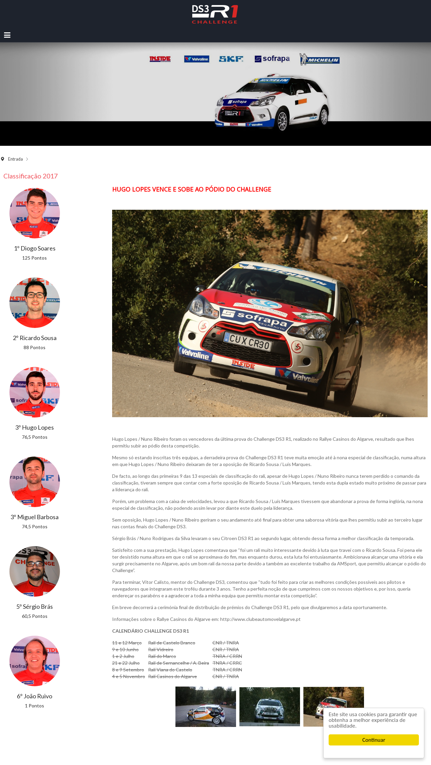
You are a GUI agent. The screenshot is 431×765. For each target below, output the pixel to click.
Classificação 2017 (30, 176)
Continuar (373, 739)
